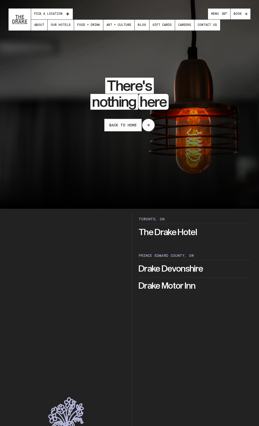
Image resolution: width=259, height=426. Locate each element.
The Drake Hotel (168, 232)
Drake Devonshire (171, 268)
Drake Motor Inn (167, 286)
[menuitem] (39, 25)
